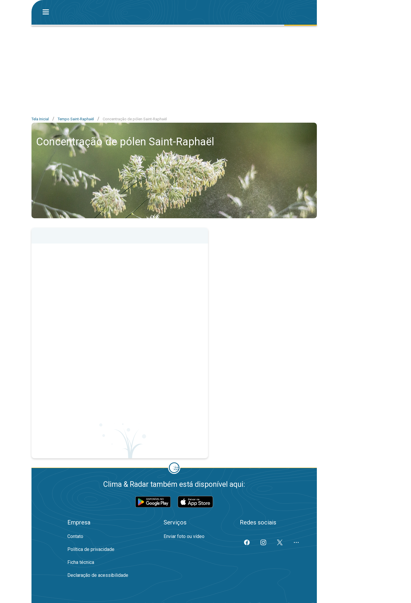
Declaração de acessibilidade (97, 575)
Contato (75, 536)
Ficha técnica (80, 562)
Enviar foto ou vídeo (184, 536)
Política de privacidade (90, 549)
